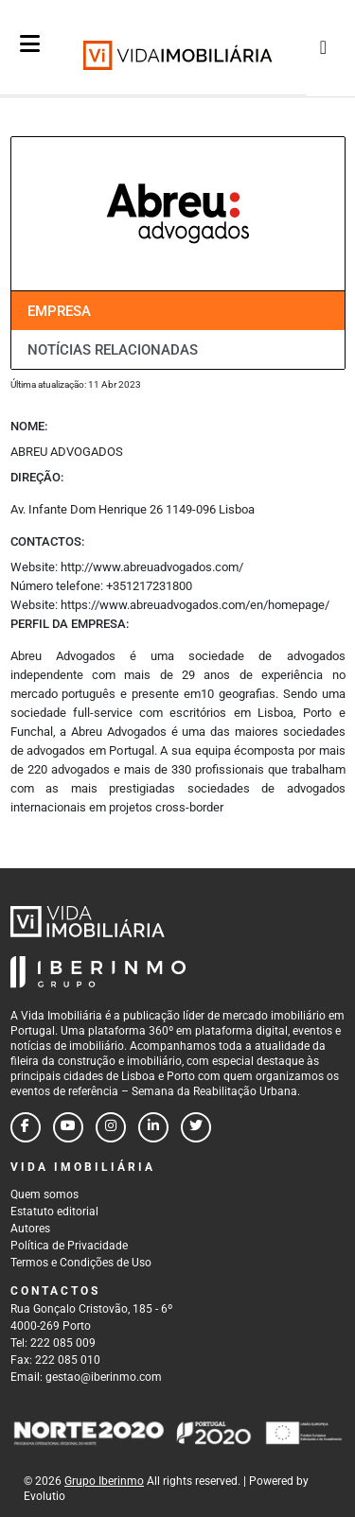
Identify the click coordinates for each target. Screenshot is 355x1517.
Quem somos (44, 1194)
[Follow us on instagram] (111, 1127)
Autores (30, 1228)
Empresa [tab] (59, 311)
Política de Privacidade (69, 1245)
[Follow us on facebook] (25, 1127)
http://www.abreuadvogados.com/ (152, 567)
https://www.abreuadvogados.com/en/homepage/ (195, 605)
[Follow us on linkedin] (153, 1127)
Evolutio (44, 1496)
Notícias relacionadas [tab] (112, 349)
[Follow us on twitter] (196, 1127)
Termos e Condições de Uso (80, 1262)
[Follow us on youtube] (68, 1127)
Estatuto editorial (54, 1211)
